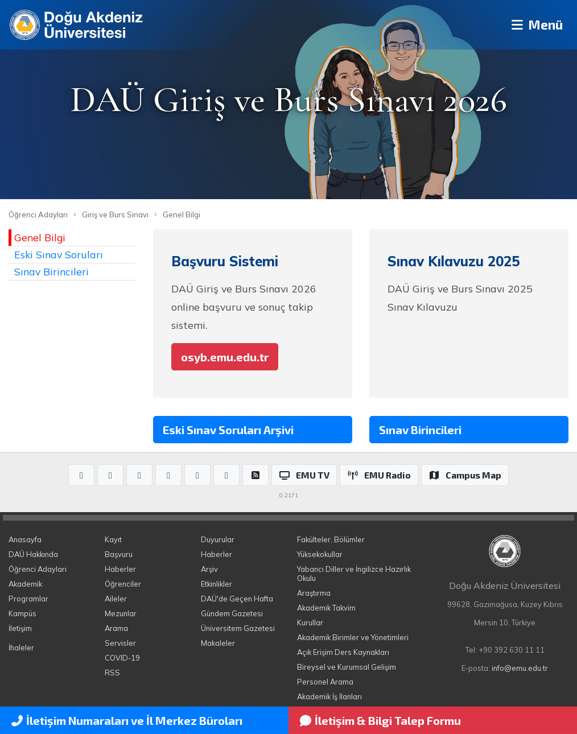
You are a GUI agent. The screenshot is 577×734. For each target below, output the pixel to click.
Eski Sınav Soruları (58, 254)
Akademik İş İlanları (329, 696)
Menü (534, 25)
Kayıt (113, 539)
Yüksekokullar (320, 554)
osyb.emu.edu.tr (225, 357)
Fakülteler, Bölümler (331, 539)
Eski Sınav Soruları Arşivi (228, 429)
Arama (116, 628)
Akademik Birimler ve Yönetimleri (353, 637)
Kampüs (22, 613)
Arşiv (209, 569)
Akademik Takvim (326, 607)
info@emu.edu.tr (520, 668)
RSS (112, 672)
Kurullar (310, 622)
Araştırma (314, 592)
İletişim (20, 628)
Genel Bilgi (181, 214)
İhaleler (21, 647)
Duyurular (217, 539)
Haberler (120, 569)
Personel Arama (325, 681)
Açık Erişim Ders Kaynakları (343, 652)
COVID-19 (122, 657)
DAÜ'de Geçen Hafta (237, 598)
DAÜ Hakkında (33, 554)
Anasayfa (25, 539)
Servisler (120, 643)
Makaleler (218, 643)
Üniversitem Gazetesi (238, 628)
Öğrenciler (123, 583)
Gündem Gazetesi (232, 613)
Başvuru (119, 554)
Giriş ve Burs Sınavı (115, 214)
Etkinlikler (216, 583)
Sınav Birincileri (51, 271)
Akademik (25, 583)
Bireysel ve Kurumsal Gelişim (346, 666)
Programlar (28, 598)
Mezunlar (121, 613)
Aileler (116, 598)
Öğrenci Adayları (38, 214)
